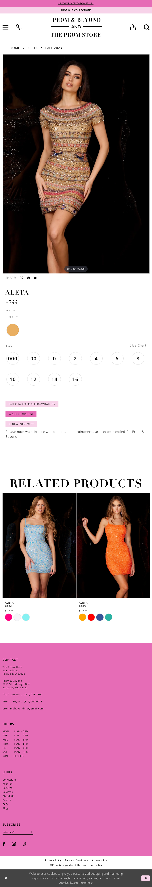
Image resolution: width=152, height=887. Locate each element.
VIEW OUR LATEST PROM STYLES (76, 3)
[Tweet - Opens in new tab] (21, 277)
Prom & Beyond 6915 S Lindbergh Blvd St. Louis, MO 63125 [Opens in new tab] (17, 684)
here (89, 882)
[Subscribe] (32, 831)
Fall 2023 (53, 48)
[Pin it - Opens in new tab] (28, 277)
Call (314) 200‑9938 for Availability (32, 404)
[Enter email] (18, 831)
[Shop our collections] (76, 10)
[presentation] (39, 545)
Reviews (8, 791)
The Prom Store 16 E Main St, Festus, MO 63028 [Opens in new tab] (14, 670)
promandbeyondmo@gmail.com (23, 708)
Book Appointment (21, 424)
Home (15, 48)
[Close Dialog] (5, 878)
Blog (5, 808)
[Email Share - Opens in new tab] (35, 277)
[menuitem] (19, 27)
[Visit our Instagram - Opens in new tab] (14, 843)
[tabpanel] (76, 163)
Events (7, 800)
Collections (10, 779)
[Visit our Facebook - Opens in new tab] (4, 844)
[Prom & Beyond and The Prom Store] (76, 27)
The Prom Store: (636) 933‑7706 (22, 694)
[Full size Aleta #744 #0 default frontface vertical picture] (76, 163)
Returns (8, 787)
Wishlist (8, 783)
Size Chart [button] (138, 345)
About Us (8, 796)
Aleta (32, 48)
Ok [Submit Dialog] (146, 878)
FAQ (5, 804)
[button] (133, 27)
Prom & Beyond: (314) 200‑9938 (22, 701)
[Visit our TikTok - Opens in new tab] (24, 844)
